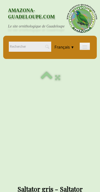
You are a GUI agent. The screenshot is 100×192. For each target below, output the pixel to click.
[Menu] (85, 46)
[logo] (41, 18)
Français (64, 47)
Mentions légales (50, 150)
